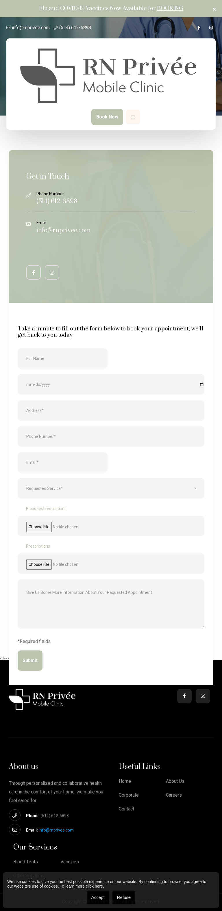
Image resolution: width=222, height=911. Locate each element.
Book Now (107, 117)
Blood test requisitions (46, 508)
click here (94, 886)
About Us (175, 781)
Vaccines (69, 862)
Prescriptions (38, 546)
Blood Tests (25, 862)
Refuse (124, 897)
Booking (170, 8)
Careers (174, 795)
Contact (126, 809)
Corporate (129, 795)
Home (125, 781)
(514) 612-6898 (75, 27)
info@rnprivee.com (31, 27)
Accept (98, 897)
